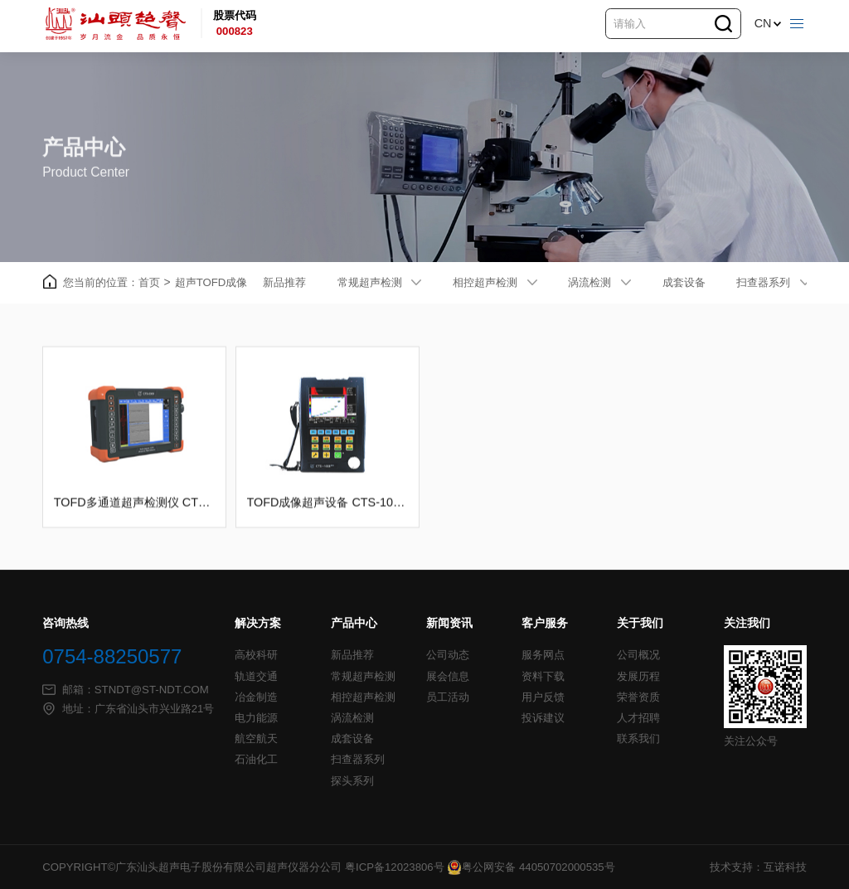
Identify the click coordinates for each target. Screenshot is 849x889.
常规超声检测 (369, 282)
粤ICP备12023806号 (394, 867)
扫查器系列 (763, 282)
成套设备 (684, 282)
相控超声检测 (485, 282)
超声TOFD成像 (211, 282)
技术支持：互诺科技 (758, 867)
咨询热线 (65, 624)
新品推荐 (284, 282)
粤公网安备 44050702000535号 (530, 867)
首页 (154, 283)
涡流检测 (589, 282)
